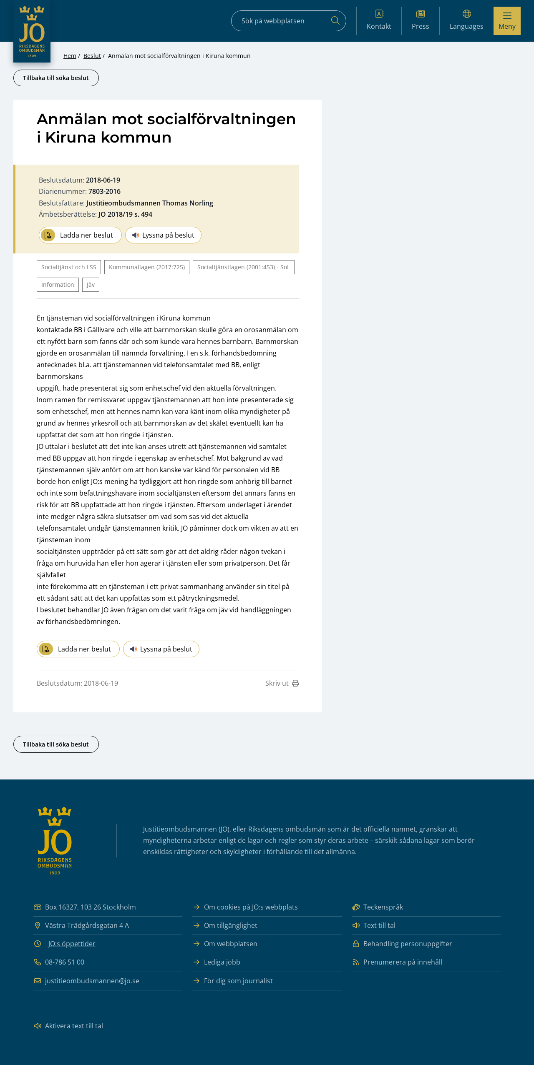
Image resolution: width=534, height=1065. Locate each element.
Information (57, 284)
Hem (69, 56)
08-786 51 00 (58, 962)
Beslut (92, 56)
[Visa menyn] (507, 21)
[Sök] (335, 21)
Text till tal (373, 925)
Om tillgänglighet (224, 925)
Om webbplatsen (224, 944)
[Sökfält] (288, 20)
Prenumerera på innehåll (397, 962)
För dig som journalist (232, 981)
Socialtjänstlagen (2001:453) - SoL (243, 267)
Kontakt (379, 20)
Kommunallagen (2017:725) (147, 267)
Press (420, 20)
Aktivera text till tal (68, 1026)
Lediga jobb (216, 962)
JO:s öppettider (72, 943)
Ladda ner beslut (77, 235)
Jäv (91, 284)
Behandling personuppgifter (402, 944)
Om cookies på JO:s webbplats (245, 907)
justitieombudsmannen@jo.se (86, 981)
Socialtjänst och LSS (68, 267)
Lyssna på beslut (163, 235)
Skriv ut (282, 683)
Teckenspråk (377, 907)
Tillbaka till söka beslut (56, 78)
